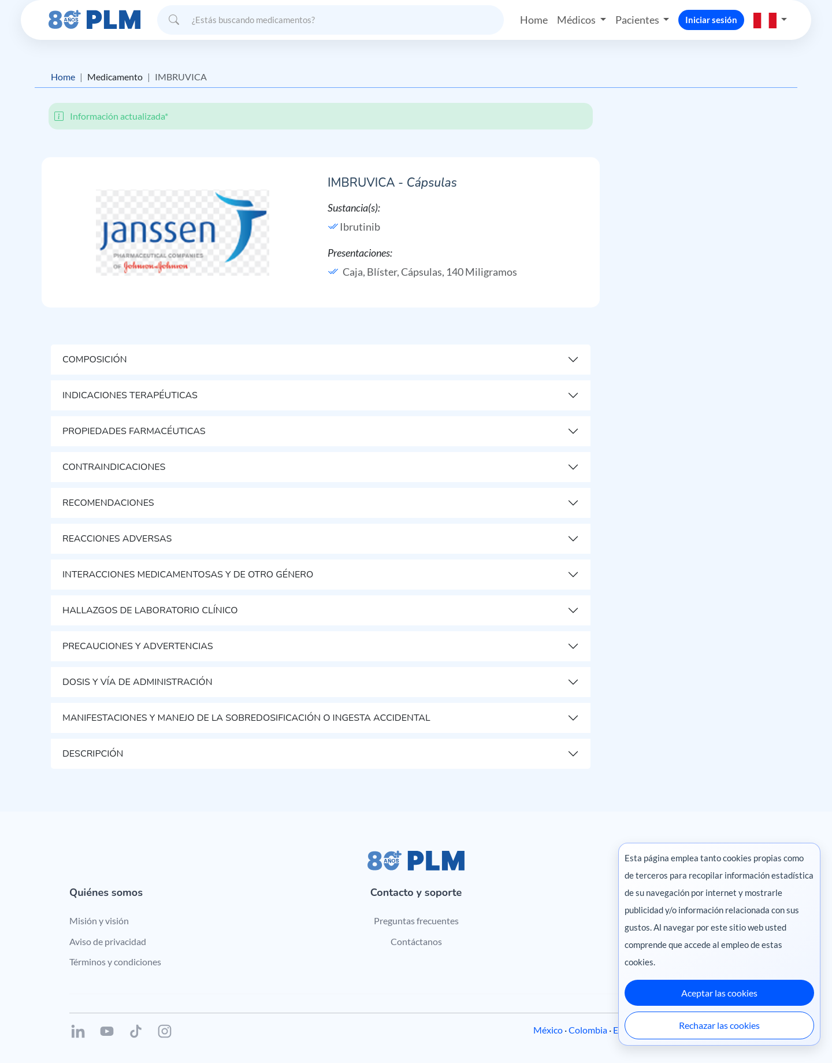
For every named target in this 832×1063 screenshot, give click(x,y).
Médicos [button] (577, 19)
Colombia (588, 1029)
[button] (770, 19)
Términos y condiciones (115, 961)
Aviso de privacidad (107, 941)
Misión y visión (99, 920)
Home (534, 19)
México (548, 1029)
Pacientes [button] (638, 19)
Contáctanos (416, 941)
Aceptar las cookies (719, 992)
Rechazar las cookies (719, 1025)
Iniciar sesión (711, 19)
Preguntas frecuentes (416, 920)
